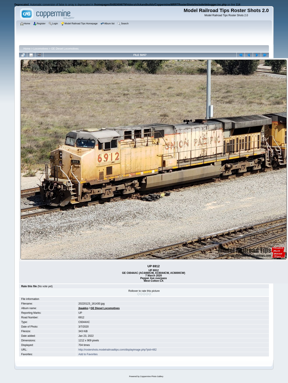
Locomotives (40, 48)
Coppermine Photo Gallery (151, 376)
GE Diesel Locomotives (64, 48)
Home (26, 48)
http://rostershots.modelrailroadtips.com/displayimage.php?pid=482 (117, 349)
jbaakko (83, 308)
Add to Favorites (88, 354)
